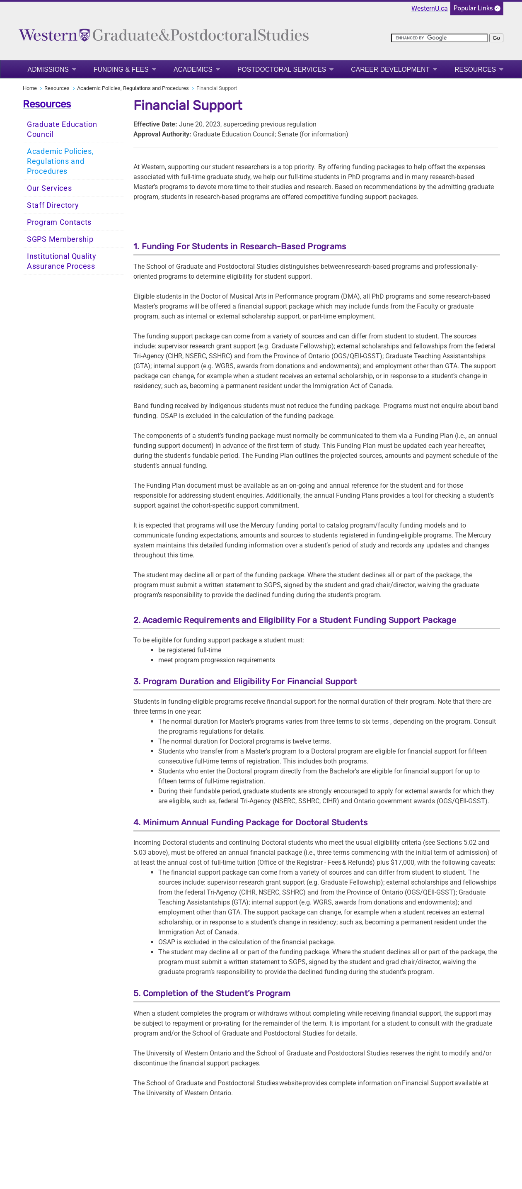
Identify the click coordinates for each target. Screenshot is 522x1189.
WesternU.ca (429, 8)
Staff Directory (53, 205)
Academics (193, 69)
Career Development (390, 69)
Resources (475, 69)
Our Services (49, 188)
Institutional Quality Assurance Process (62, 261)
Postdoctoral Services (281, 69)
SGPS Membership (60, 239)
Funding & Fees (121, 69)
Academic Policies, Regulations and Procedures (133, 88)
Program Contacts (59, 222)
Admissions (48, 69)
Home (30, 88)
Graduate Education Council (62, 129)
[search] (439, 38)
